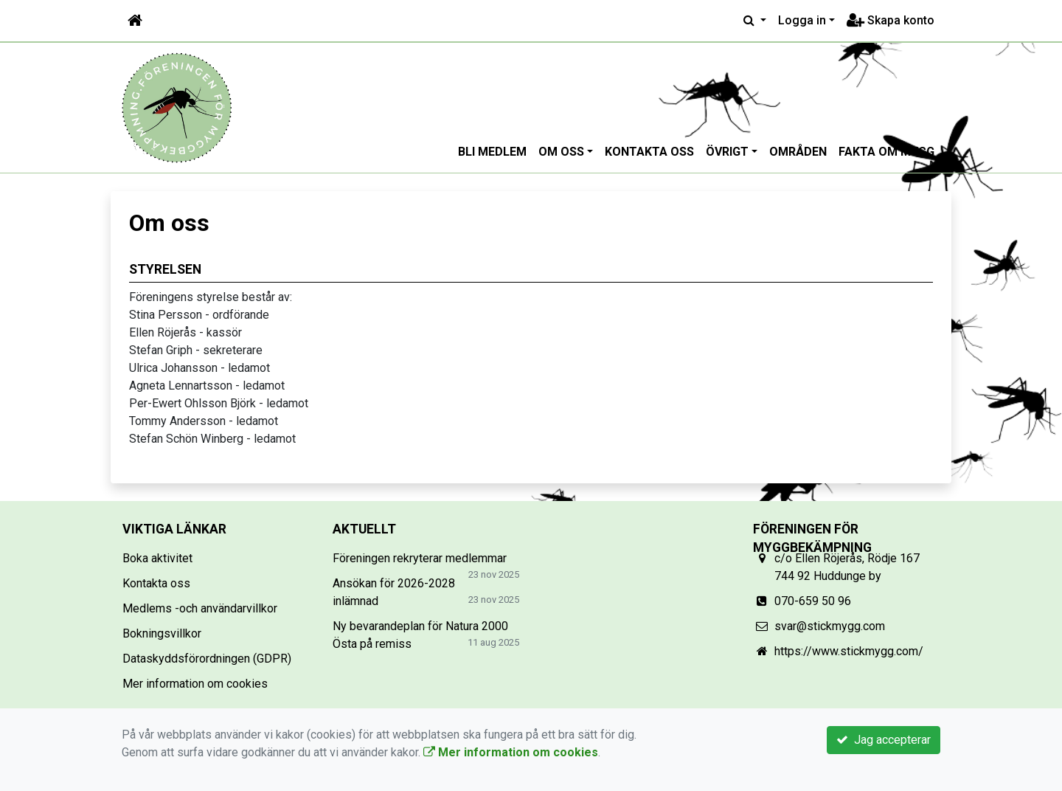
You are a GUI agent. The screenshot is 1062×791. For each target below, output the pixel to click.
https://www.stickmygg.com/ (848, 651)
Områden (798, 152)
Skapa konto (890, 20)
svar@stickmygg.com (829, 626)
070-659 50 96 (812, 601)
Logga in (802, 20)
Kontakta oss (649, 152)
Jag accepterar (883, 740)
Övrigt (727, 152)
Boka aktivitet (157, 558)
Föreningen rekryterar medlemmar (420, 558)
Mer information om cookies (195, 684)
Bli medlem (492, 152)
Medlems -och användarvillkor (199, 608)
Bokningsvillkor (161, 633)
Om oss (561, 152)
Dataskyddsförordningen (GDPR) (206, 659)
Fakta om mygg (886, 152)
